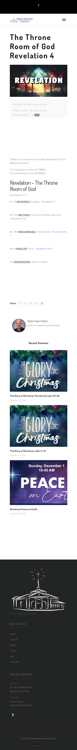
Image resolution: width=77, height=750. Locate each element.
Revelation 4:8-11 (44, 248)
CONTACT (14, 662)
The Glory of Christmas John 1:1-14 (28, 450)
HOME (13, 634)
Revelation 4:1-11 (18, 195)
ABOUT (13, 645)
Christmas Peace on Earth (23, 509)
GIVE (12, 656)
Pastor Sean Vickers (36, 104)
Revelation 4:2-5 (18, 218)
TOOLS (13, 651)
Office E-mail (16, 701)
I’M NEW (14, 640)
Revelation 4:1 (48, 201)
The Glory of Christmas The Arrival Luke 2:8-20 (34, 395)
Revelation (39, 110)
